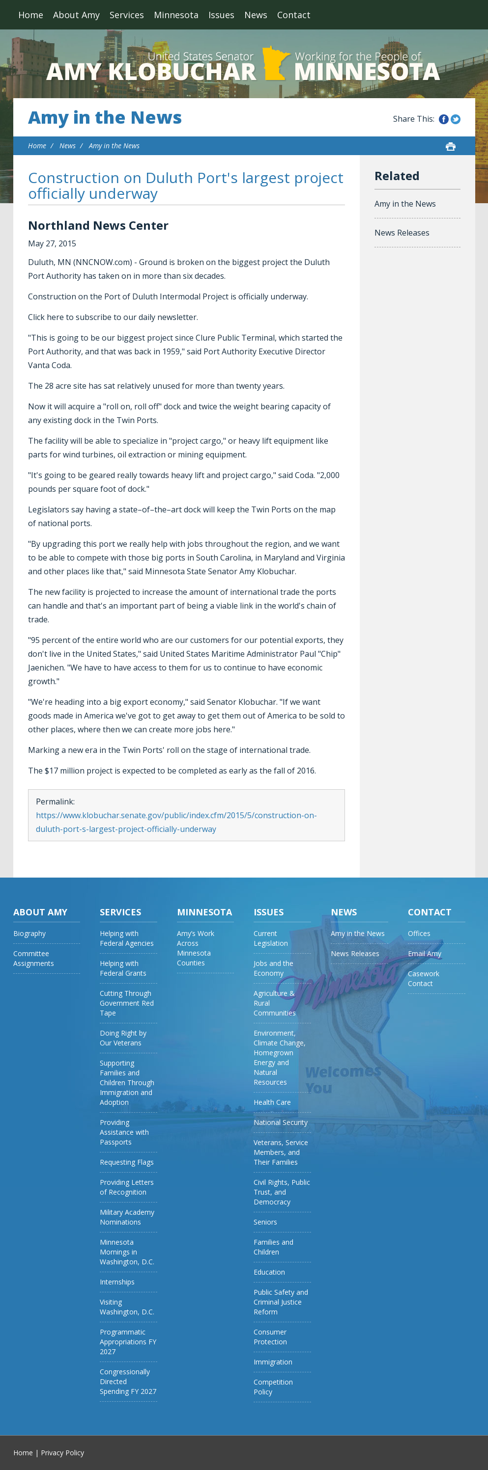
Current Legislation (271, 938)
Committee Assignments (33, 958)
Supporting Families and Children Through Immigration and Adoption (127, 1082)
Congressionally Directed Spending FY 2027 (128, 1381)
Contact (294, 15)
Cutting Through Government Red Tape (127, 1003)
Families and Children (273, 1246)
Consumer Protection (270, 1336)
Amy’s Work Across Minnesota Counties (195, 948)
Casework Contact (423, 978)
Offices (419, 933)
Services (127, 15)
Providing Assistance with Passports (124, 1132)
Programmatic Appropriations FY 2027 (128, 1341)
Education (269, 1272)
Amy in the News (105, 117)
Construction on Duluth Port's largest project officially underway (186, 185)
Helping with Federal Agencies (127, 938)
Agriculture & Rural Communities (275, 1003)
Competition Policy (273, 1386)
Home (30, 15)
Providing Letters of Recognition (127, 1187)
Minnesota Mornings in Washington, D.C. (127, 1251)
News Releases (402, 232)
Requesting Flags (127, 1162)
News (255, 15)
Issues (221, 15)
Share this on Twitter (455, 119)
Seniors (265, 1222)
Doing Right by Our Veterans (123, 1037)
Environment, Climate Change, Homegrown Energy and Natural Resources (280, 1057)
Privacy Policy (62, 1452)
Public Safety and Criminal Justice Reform (281, 1301)
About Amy (76, 15)
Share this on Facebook (444, 119)
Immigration (273, 1361)
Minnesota (176, 15)
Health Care (272, 1102)
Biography (29, 933)
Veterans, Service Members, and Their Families (281, 1152)
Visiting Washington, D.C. (127, 1306)
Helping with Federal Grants (123, 968)
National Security (281, 1122)
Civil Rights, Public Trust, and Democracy (282, 1191)
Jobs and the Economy (273, 968)
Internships (117, 1281)
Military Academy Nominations (127, 1217)
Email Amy (424, 953)
